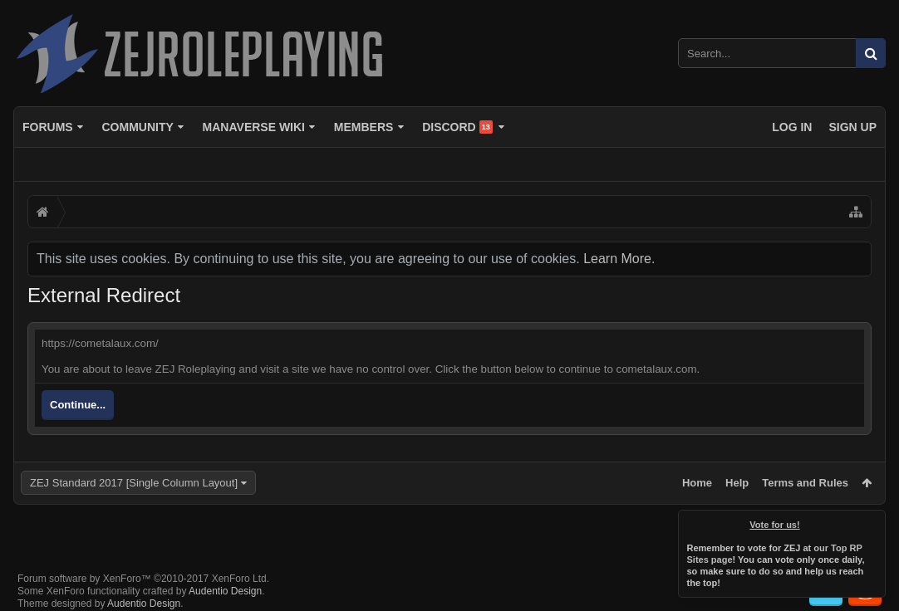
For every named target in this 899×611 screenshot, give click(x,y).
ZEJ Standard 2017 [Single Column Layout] (134, 483)
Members (364, 127)
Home (697, 483)
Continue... (78, 404)
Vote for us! (775, 525)
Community (137, 127)
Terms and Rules (805, 483)
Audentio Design (225, 578)
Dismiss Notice (874, 521)
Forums (47, 127)
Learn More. (619, 259)
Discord (457, 127)
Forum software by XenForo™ (143, 565)
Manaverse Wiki (254, 127)
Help (737, 483)
